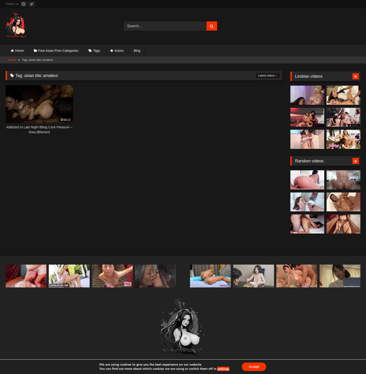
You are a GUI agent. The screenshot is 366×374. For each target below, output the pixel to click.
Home (19, 50)
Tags (96, 50)
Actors (119, 50)
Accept (254, 366)
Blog (137, 50)
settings (223, 369)
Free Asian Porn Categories (58, 50)
